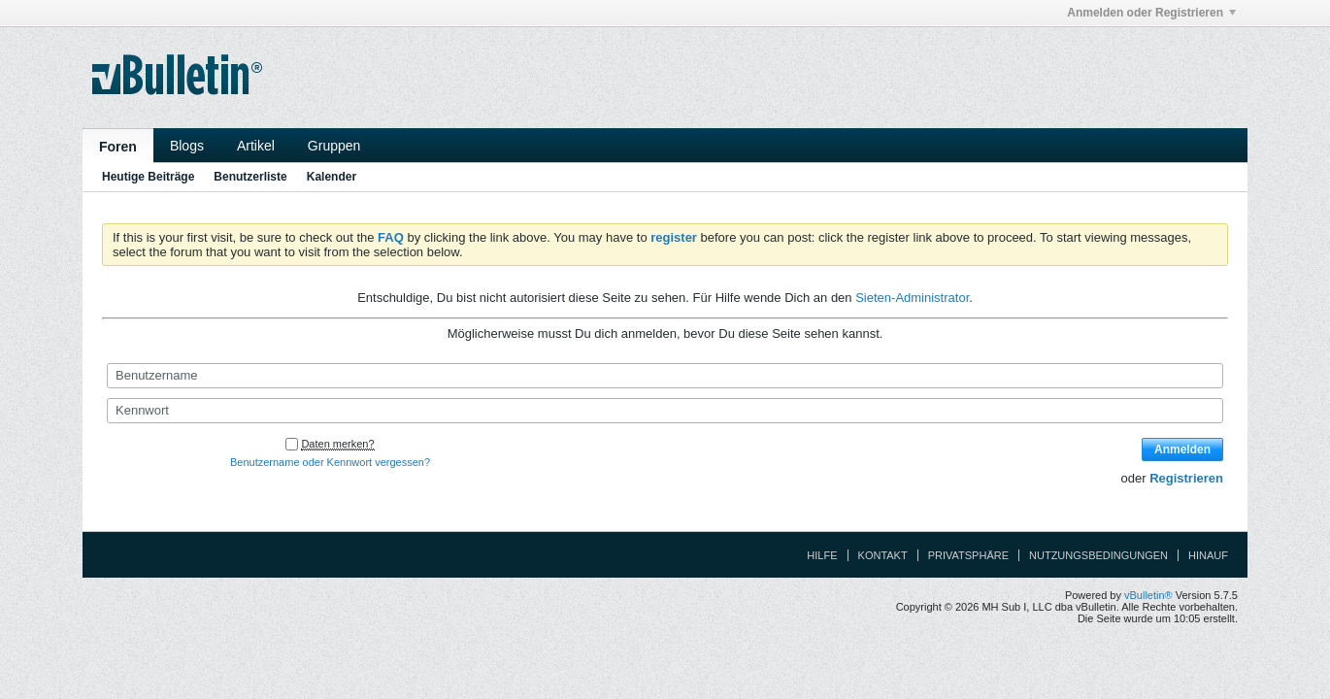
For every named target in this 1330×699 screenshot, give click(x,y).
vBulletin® (1148, 595)
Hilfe (822, 555)
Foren (118, 146)
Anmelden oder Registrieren (1151, 12)
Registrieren (1186, 478)
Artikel (256, 145)
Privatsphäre (968, 555)
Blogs (187, 145)
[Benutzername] (665, 375)
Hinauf (1208, 555)
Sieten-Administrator (912, 297)
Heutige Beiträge (148, 176)
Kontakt (883, 555)
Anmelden (1182, 449)
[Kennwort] (665, 410)
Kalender (331, 176)
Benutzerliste (250, 176)
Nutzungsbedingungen (1098, 555)
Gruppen (334, 145)
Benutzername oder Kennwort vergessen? (330, 462)
